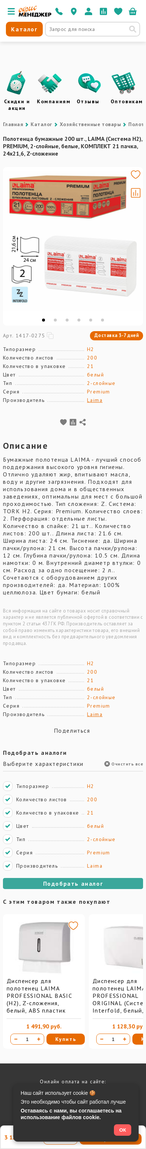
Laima (94, 400)
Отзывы (88, 101)
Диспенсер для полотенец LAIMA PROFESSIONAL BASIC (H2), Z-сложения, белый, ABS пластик (39, 995)
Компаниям (53, 101)
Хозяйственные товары (90, 124)
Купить (65, 1039)
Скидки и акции (17, 104)
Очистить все (123, 764)
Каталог (41, 124)
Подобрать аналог (73, 883)
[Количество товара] (27, 1039)
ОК (122, 1130)
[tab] (43, 320)
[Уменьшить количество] (16, 1039)
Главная (13, 124)
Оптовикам (127, 101)
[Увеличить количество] (38, 1039)
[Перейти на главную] (35, 15)
